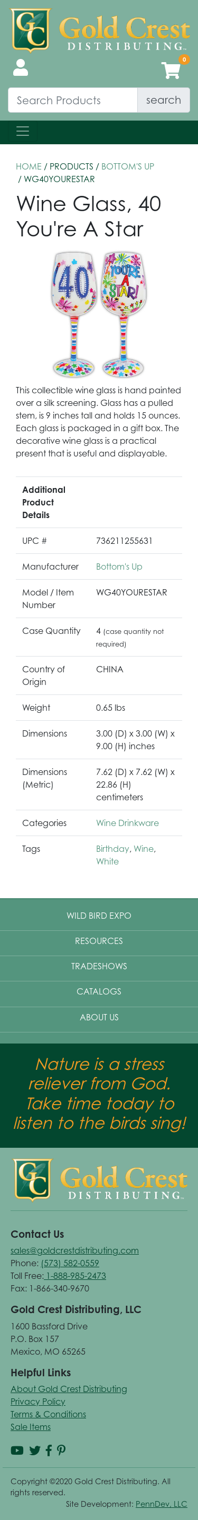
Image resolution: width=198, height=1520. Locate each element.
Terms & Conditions (48, 1414)
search (163, 99)
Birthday (112, 848)
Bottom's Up (127, 166)
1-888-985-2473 (75, 1275)
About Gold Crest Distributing (69, 1389)
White (107, 861)
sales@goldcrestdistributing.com (75, 1250)
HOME (29, 166)
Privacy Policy (38, 1401)
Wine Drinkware (127, 823)
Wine (144, 848)
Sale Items (31, 1427)
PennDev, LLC (161, 1503)
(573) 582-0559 (70, 1263)
